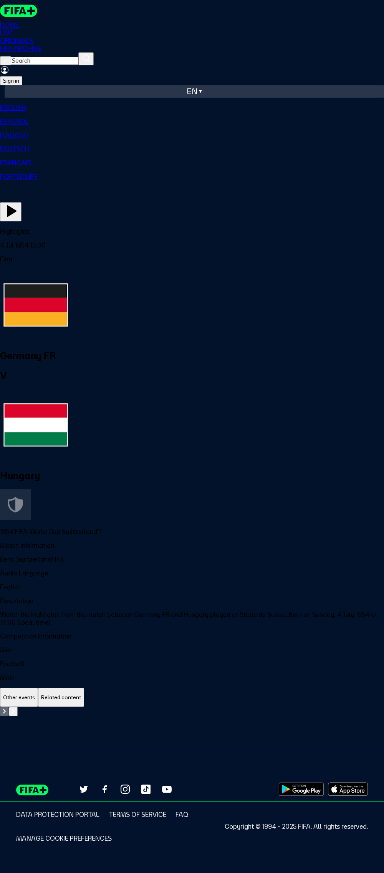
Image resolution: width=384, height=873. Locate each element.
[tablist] (192, 697)
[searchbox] (44, 61)
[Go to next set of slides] (13, 711)
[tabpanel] (192, 726)
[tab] (19, 697)
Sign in (11, 80)
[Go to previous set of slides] (4, 711)
